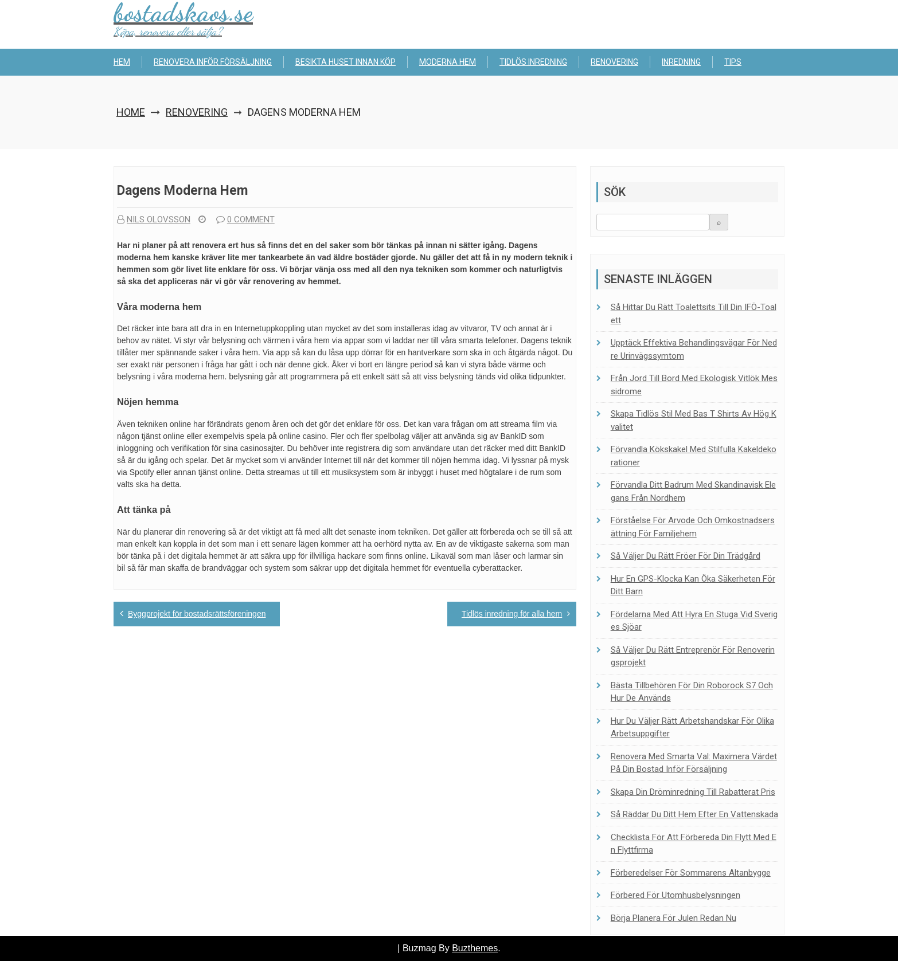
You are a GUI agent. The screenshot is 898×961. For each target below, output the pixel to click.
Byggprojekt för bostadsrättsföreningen (197, 613)
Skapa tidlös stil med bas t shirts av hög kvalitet (693, 420)
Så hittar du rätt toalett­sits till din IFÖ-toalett (693, 313)
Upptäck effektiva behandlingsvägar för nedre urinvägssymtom (694, 349)
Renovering (614, 61)
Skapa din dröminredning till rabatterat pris (693, 792)
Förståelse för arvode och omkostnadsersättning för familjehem (693, 527)
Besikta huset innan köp (345, 61)
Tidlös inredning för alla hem (512, 613)
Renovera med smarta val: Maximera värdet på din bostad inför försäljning (694, 763)
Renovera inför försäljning (213, 61)
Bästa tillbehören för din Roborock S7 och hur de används (692, 692)
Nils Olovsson (153, 219)
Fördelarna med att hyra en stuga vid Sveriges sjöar (694, 621)
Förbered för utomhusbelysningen (675, 895)
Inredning (681, 61)
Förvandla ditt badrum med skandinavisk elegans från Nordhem (693, 491)
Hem (122, 61)
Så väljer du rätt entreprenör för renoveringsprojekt (693, 656)
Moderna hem (447, 61)
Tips (732, 61)
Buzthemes (475, 948)
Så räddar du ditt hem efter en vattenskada (694, 814)
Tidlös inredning (533, 61)
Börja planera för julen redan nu (673, 918)
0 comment (245, 219)
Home (130, 112)
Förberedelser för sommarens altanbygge (691, 873)
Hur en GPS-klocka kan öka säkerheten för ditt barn (693, 585)
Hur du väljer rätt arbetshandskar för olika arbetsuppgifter (692, 727)
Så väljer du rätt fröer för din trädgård (685, 556)
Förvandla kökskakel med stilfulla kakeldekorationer (693, 456)
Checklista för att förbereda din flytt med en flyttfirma (693, 844)
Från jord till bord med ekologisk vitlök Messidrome (694, 385)
